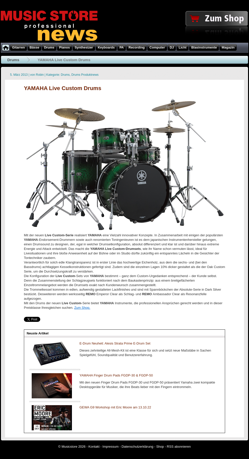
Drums (13, 60)
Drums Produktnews (85, 74)
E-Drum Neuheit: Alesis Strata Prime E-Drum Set (114, 343)
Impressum (110, 446)
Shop (160, 446)
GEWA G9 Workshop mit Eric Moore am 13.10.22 (115, 407)
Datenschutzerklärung (137, 446)
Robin (40, 74)
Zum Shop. (82, 308)
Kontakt (94, 446)
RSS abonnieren (179, 446)
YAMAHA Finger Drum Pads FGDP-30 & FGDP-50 (116, 375)
